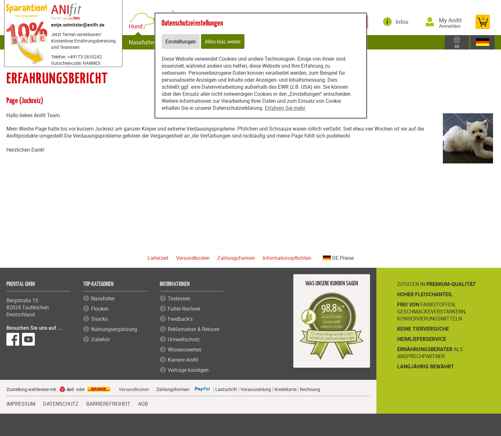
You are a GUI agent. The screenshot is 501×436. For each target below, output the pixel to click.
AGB (143, 404)
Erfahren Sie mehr (285, 107)
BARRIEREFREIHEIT (108, 403)
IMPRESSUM (20, 403)
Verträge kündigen (188, 369)
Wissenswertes (184, 349)
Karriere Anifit (183, 359)
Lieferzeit (158, 257)
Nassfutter (142, 42)
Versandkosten (193, 257)
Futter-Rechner (184, 308)
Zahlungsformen (236, 257)
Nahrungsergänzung (114, 329)
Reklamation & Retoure (193, 329)
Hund (137, 26)
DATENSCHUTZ (61, 403)
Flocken (100, 308)
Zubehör (100, 339)
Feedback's (180, 318)
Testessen (179, 298)
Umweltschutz (184, 339)
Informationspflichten (287, 257)
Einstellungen (181, 41)
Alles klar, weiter (223, 41)
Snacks (99, 318)
